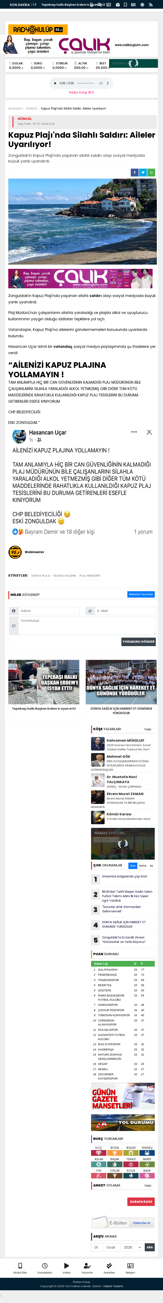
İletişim (130, 1269)
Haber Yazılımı (113, 1286)
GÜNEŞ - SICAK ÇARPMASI (124, 787)
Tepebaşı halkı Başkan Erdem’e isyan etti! (73, 5)
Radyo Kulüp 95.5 (81, 92)
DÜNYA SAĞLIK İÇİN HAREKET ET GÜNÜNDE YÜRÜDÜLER (118, 925)
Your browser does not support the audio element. (81, 83)
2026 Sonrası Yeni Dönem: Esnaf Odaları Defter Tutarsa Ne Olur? (128, 747)
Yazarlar (87, 1269)
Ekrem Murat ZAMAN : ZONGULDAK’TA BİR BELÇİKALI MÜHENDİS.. (118, 803)
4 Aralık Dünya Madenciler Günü (128, 819)
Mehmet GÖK (118, 756)
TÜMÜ (147, 729)
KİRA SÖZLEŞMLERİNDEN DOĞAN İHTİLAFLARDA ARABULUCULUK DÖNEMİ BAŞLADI (120, 765)
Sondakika (44, 1269)
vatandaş (62, 346)
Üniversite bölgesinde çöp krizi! (119, 879)
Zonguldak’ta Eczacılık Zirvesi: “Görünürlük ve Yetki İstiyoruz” (118, 940)
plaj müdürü (89, 576)
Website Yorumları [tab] (141, 594)
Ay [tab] (151, 865)
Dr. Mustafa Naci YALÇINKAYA (122, 779)
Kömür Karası (119, 814)
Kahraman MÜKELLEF (125, 740)
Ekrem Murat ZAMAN (125, 793)
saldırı (96, 295)
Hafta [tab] (142, 865)
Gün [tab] (133, 865)
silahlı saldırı (64, 576)
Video (67, 1269)
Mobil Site (20, 1269)
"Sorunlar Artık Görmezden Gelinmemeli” (116, 910)
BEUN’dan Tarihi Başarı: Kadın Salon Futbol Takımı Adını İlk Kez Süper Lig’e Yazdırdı (121, 896)
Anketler (109, 1269)
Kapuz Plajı (40, 576)
